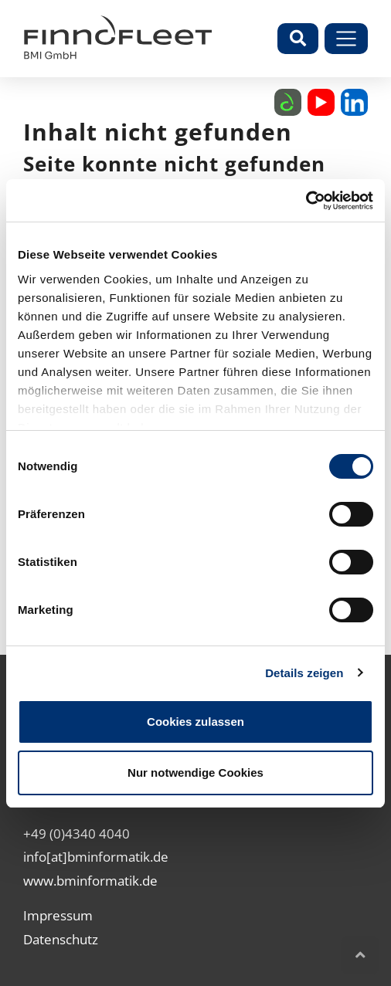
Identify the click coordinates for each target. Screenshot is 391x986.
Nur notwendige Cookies (196, 772)
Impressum (58, 915)
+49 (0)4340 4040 (76, 833)
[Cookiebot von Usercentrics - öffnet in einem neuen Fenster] (305, 201)
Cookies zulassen (195, 721)
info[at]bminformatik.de (95, 857)
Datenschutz (60, 939)
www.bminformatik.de (90, 880)
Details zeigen (304, 672)
